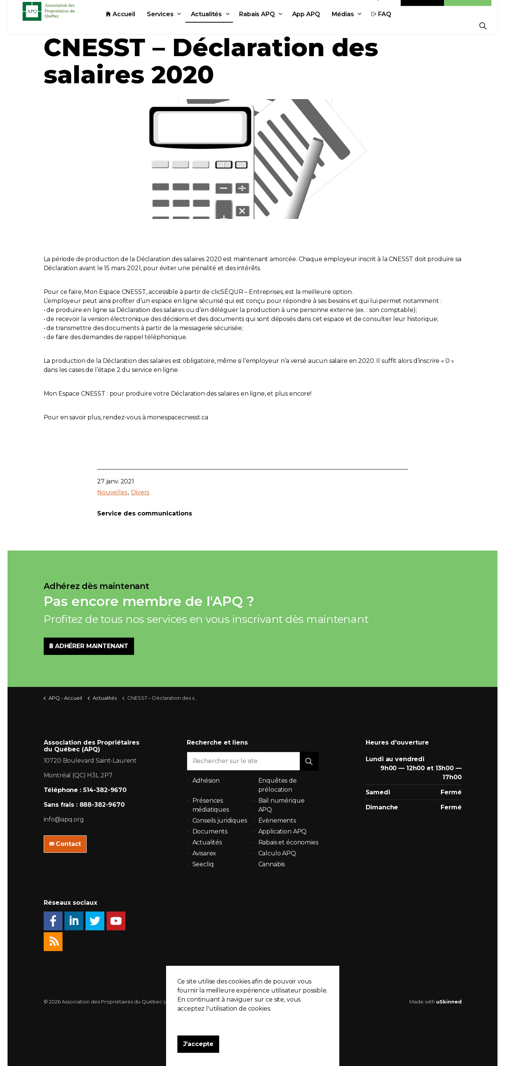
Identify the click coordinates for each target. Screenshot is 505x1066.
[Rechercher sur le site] (253, 761)
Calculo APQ (277, 853)
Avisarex (204, 853)
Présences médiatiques (210, 805)
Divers (140, 492)
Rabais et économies (288, 842)
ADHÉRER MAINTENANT (89, 646)
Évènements (277, 820)
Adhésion (467, 8)
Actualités (223, 25)
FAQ (398, 25)
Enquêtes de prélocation (277, 785)
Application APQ (282, 831)
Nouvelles (112, 492)
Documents (210, 831)
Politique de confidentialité (215, 1002)
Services (177, 25)
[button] (309, 761)
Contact (422, 8)
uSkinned (449, 1002)
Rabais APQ (274, 25)
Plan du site (267, 1002)
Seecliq (203, 864)
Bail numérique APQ (281, 805)
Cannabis (271, 864)
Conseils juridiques (219, 820)
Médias (360, 25)
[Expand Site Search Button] (482, 25)
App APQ (323, 25)
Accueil (137, 25)
